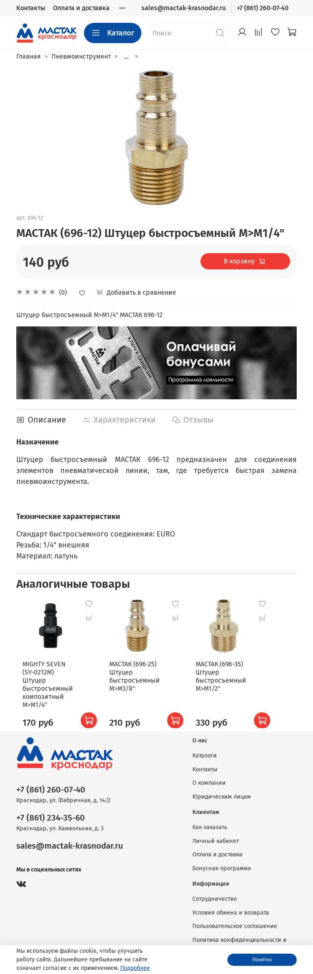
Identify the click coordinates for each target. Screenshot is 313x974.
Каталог (112, 33)
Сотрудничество (214, 893)
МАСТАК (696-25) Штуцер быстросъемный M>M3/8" (139, 670)
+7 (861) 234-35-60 (50, 813)
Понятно (262, 960)
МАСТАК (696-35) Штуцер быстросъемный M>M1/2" (220, 670)
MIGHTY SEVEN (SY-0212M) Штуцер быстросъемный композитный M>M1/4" (58, 678)
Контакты (30, 8)
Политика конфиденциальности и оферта (239, 939)
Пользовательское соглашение (234, 921)
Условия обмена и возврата (230, 907)
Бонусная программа (221, 863)
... (126, 56)
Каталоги (204, 750)
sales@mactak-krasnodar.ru (183, 8)
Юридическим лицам (221, 791)
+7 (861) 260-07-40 (263, 8)
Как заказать (209, 822)
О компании (209, 777)
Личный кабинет (215, 835)
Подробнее (135, 968)
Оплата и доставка (81, 8)
